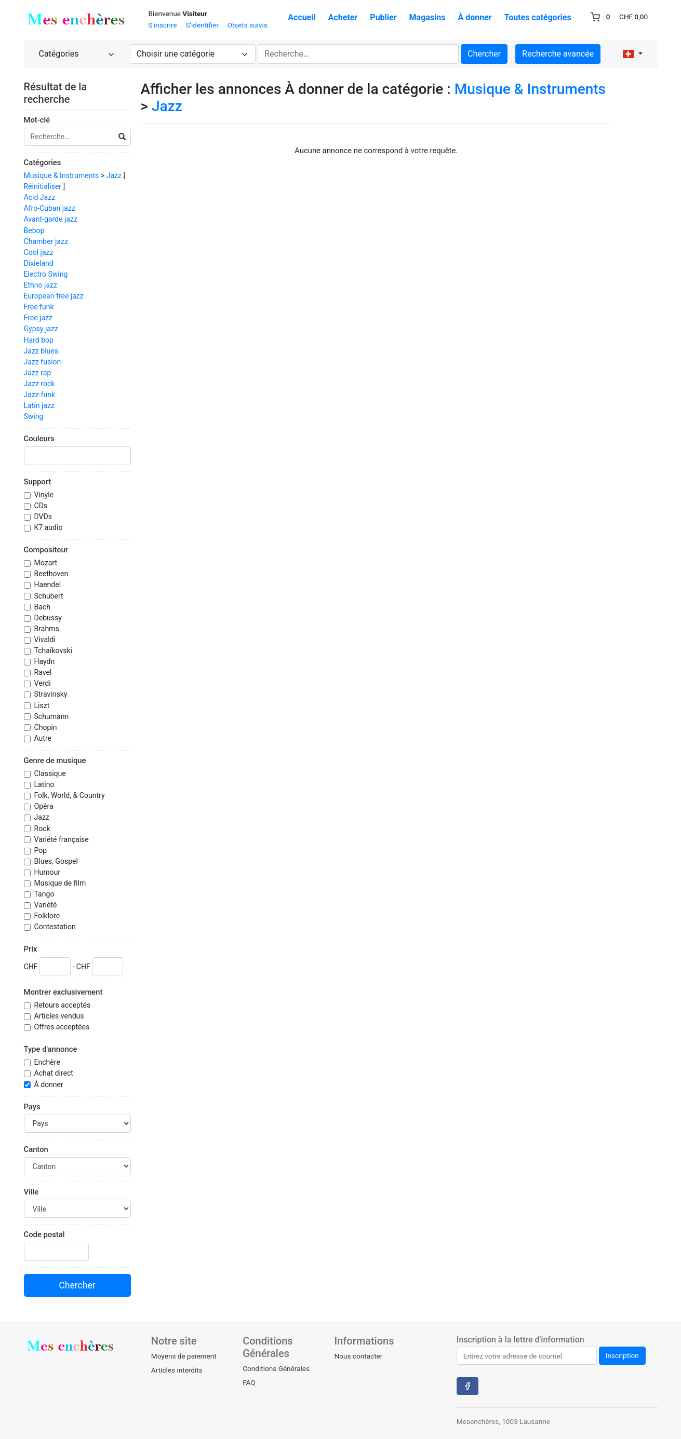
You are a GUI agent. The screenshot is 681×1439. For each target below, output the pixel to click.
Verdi (43, 683)
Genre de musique (55, 760)
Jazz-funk (40, 394)
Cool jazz (39, 252)
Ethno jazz (41, 285)
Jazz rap (37, 373)
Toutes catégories (537, 17)
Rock (43, 828)
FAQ (249, 1382)
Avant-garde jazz (50, 219)
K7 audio (49, 527)
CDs (41, 505)
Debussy (49, 618)
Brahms (47, 629)
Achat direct (54, 1073)
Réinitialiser (43, 186)
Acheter (343, 17)
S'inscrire (163, 25)
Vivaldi (46, 639)
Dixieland (39, 263)
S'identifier (202, 25)
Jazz (114, 175)
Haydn (45, 661)
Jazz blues (41, 351)
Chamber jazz (46, 241)
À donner (475, 17)
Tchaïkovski (54, 650)
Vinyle (45, 495)
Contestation (56, 926)
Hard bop (39, 340)
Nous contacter (358, 1356)
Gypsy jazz (41, 328)
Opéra (45, 806)
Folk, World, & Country (70, 795)
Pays (32, 1106)
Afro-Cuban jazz (49, 208)
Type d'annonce (50, 1049)
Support (37, 481)
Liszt (42, 705)
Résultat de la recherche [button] (55, 92)
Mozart (46, 563)
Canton (36, 1149)
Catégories (42, 162)
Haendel (48, 584)
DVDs (44, 516)
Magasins (427, 17)
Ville (31, 1192)
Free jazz (38, 318)
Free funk (39, 307)
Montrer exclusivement (63, 992)
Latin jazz (39, 405)
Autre (44, 738)
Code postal (44, 1234)
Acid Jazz (40, 197)
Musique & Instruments (61, 175)
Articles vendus (60, 1016)
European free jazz (54, 296)
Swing (34, 416)
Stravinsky (51, 694)
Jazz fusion (42, 362)
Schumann (52, 716)
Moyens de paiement (184, 1356)
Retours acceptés (63, 1005)
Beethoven (52, 573)
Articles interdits (177, 1370)
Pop (41, 850)
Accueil (302, 17)
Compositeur (46, 549)
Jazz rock (39, 383)
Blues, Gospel (57, 861)
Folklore (48, 916)
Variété (46, 905)
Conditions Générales (276, 1368)
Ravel (44, 672)
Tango (45, 894)
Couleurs (39, 438)
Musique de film (61, 883)
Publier (383, 17)
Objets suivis (248, 25)
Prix (30, 949)
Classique (51, 773)
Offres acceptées (62, 1027)
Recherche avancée (558, 54)
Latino (45, 784)
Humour (48, 872)
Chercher (484, 54)
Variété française (62, 839)
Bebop (34, 230)
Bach (43, 607)
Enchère (48, 1062)
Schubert (49, 596)
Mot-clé (37, 120)
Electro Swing (46, 274)
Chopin (46, 727)
